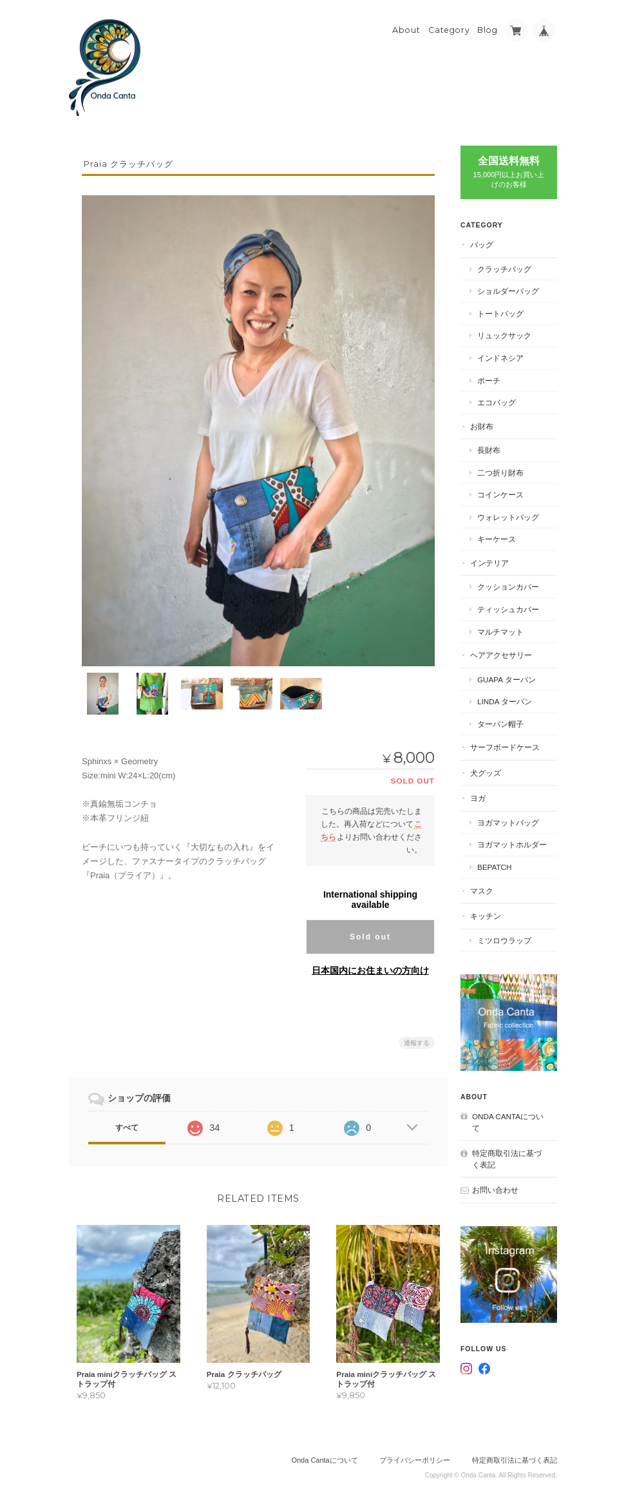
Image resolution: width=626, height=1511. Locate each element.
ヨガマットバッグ (508, 822)
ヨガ (478, 798)
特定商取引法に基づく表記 (507, 1159)
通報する (417, 1042)
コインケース (500, 494)
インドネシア (500, 358)
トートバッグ (500, 313)
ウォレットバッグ (508, 517)
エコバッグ (496, 402)
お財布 (481, 426)
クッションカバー (508, 586)
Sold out (370, 936)
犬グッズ (485, 773)
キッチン (485, 916)
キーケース (496, 539)
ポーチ (488, 380)
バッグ (481, 244)
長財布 (488, 450)
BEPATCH (494, 867)
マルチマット (500, 632)
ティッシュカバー (508, 609)
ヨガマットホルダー (512, 844)
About (406, 30)
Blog (487, 30)
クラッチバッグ (504, 269)
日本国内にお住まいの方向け (370, 970)
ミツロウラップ (504, 940)
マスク (481, 891)
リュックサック (504, 335)
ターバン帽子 (500, 724)
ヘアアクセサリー (501, 655)
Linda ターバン (504, 701)
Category (449, 30)
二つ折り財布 (500, 472)
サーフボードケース (505, 747)
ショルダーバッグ (508, 291)
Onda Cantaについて (508, 1122)
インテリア (489, 563)
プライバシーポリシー (414, 1460)
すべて (126, 1127)
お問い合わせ (495, 1190)
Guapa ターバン (506, 679)
